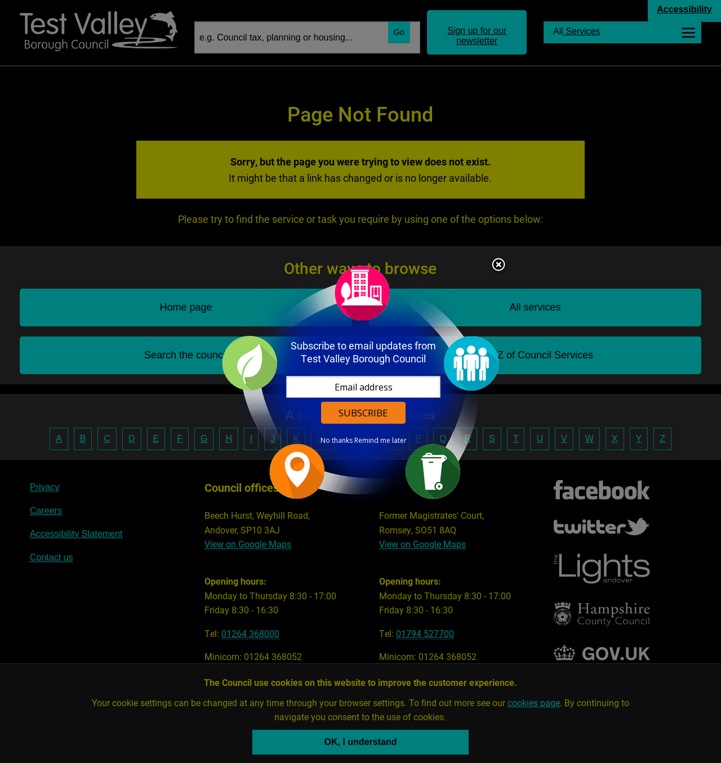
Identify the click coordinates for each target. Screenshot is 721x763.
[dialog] (360, 381)
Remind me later (380, 440)
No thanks (337, 440)
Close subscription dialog (498, 265)
